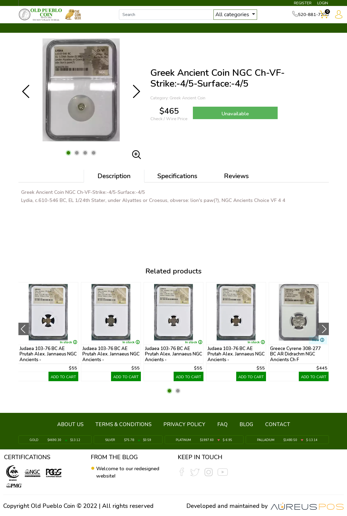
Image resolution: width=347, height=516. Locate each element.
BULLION (35, 34)
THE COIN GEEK (193, 34)
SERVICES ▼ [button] (240, 34)
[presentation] (23, 334)
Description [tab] (114, 182)
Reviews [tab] (236, 182)
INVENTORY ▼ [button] (77, 34)
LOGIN (318, 4)
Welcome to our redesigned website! (123, 472)
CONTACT (310, 34)
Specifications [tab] (177, 182)
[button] (68, 159)
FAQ (222, 427)
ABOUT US (70, 427)
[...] (173, 18)
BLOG (246, 427)
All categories (239, 18)
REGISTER (294, 4)
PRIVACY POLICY (184, 427)
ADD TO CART (63, 383)
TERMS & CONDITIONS (123, 427)
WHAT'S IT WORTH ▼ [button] (134, 34)
